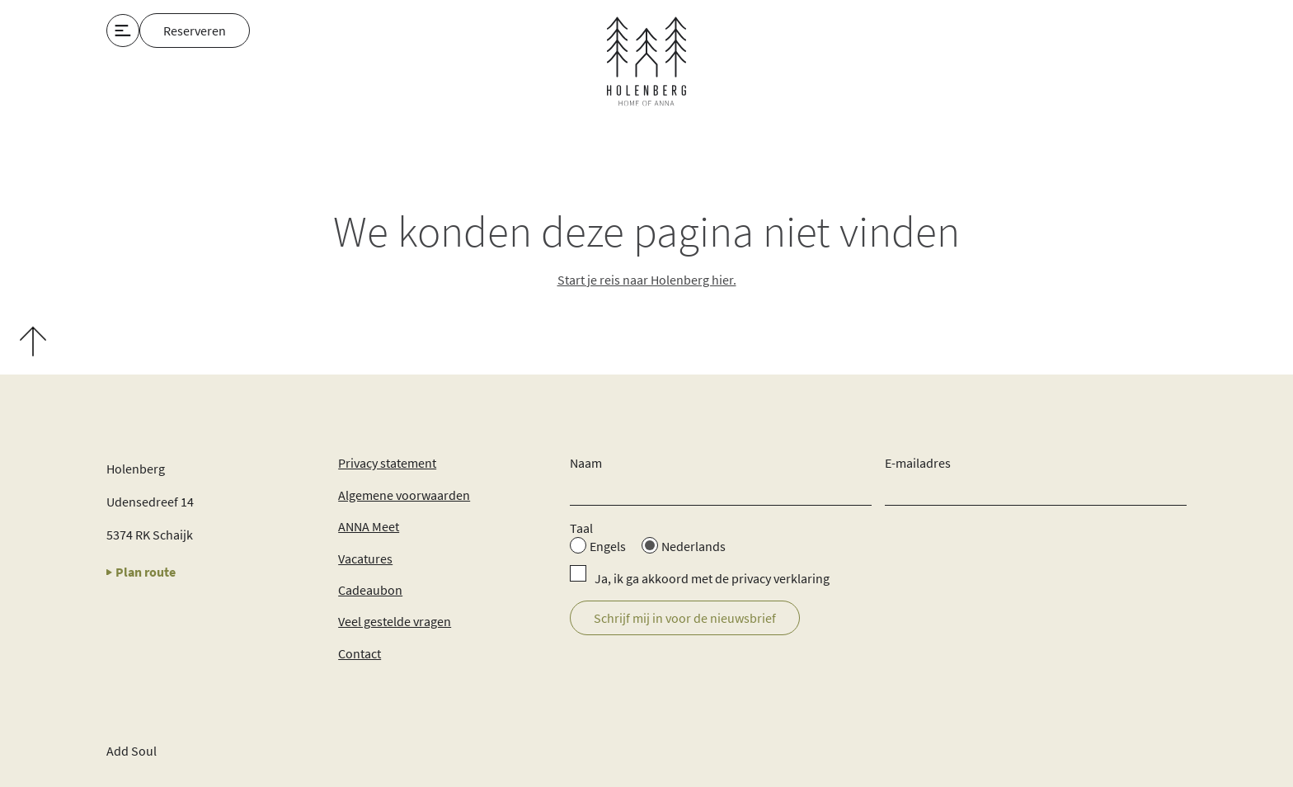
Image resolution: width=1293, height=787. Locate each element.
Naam (586, 463)
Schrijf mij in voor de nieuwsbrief (685, 618)
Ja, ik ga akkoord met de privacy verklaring (712, 578)
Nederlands (693, 546)
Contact (359, 653)
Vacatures (365, 558)
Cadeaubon (370, 590)
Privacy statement (387, 463)
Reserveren (194, 30)
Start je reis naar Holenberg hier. (646, 279)
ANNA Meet (368, 526)
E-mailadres (918, 463)
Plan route (141, 571)
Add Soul (131, 750)
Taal (581, 528)
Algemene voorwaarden (404, 495)
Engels (608, 546)
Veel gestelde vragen (394, 621)
